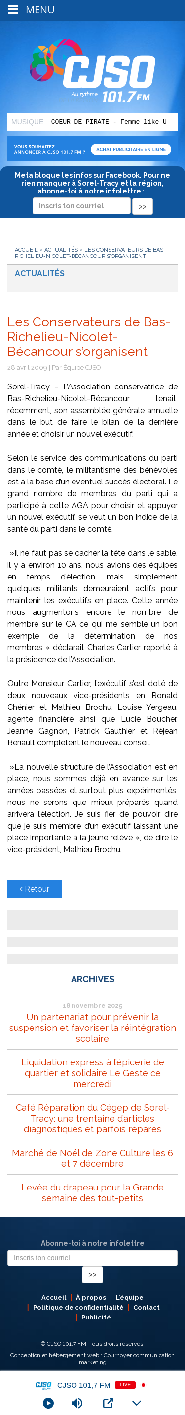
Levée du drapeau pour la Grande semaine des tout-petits (92, 1192)
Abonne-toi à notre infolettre (93, 1243)
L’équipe (130, 1297)
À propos (91, 1297)
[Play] (48, 1403)
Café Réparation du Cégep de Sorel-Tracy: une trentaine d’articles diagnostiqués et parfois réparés (93, 1118)
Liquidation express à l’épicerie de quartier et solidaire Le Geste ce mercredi (92, 1073)
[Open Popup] (108, 1403)
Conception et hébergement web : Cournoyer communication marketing (92, 1359)
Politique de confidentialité (78, 1307)
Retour (34, 889)
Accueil (26, 250)
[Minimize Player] (137, 1403)
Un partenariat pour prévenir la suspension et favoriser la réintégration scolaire (92, 1028)
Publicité (96, 1317)
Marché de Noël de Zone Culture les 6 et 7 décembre (92, 1158)
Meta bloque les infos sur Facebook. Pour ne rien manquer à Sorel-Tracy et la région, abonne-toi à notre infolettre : (92, 190)
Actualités (61, 250)
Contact (146, 1307)
